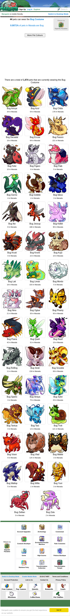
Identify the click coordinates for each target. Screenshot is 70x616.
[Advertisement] (35, 58)
